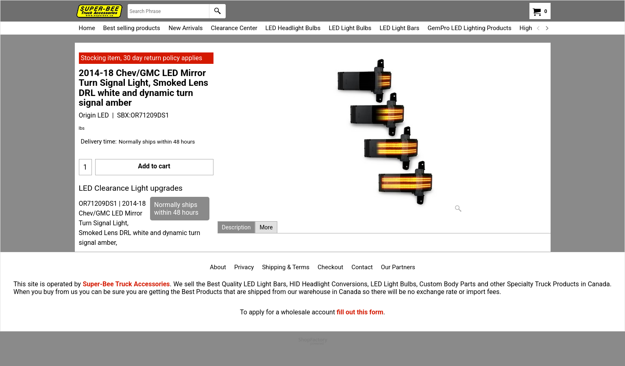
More (265, 227)
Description (236, 227)
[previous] (538, 28)
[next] (547, 28)
